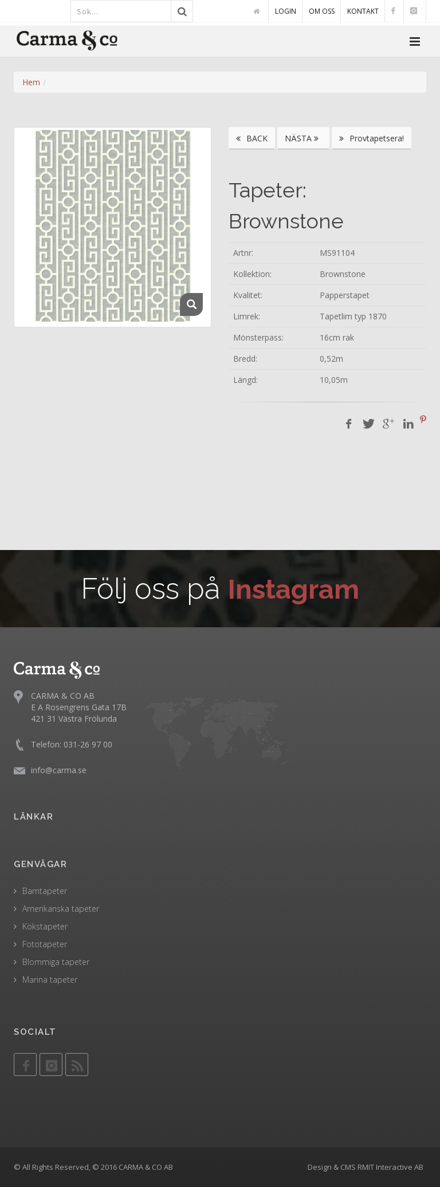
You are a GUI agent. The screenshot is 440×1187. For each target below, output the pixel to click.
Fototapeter (44, 944)
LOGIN (285, 11)
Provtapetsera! (371, 138)
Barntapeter (44, 890)
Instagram (293, 589)
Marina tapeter (49, 979)
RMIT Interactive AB (390, 1167)
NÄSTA (303, 138)
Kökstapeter (45, 926)
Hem (31, 82)
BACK (252, 138)
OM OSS (322, 11)
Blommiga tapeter (55, 961)
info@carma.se (59, 770)
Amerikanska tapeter (60, 908)
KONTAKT (363, 11)
